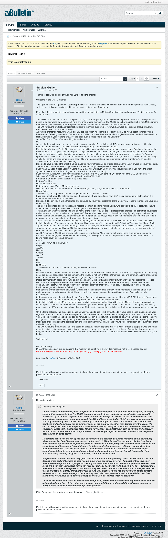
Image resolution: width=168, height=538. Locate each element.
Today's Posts (13, 30)
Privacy (123, 526)
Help (98, 526)
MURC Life (25, 36)
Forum (15, 36)
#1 (157, 87)
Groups (48, 24)
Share (20, 118)
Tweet (20, 122)
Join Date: (14, 111)
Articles (35, 24)
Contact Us (110, 526)
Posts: (16, 113)
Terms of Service (139, 526)
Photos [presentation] (41, 73)
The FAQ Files (39, 36)
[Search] (141, 13)
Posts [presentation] (11, 73)
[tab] (11, 73)
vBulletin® (148, 533)
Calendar (42, 30)
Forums (10, 25)
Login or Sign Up (154, 2)
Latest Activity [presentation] (26, 73)
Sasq (19, 100)
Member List (29, 30)
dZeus (53, 358)
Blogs (23, 24)
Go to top (156, 526)
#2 (157, 395)
